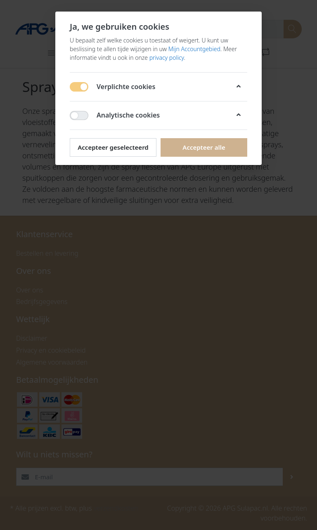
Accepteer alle (203, 147)
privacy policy (166, 57)
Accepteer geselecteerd (113, 147)
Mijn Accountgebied (194, 49)
